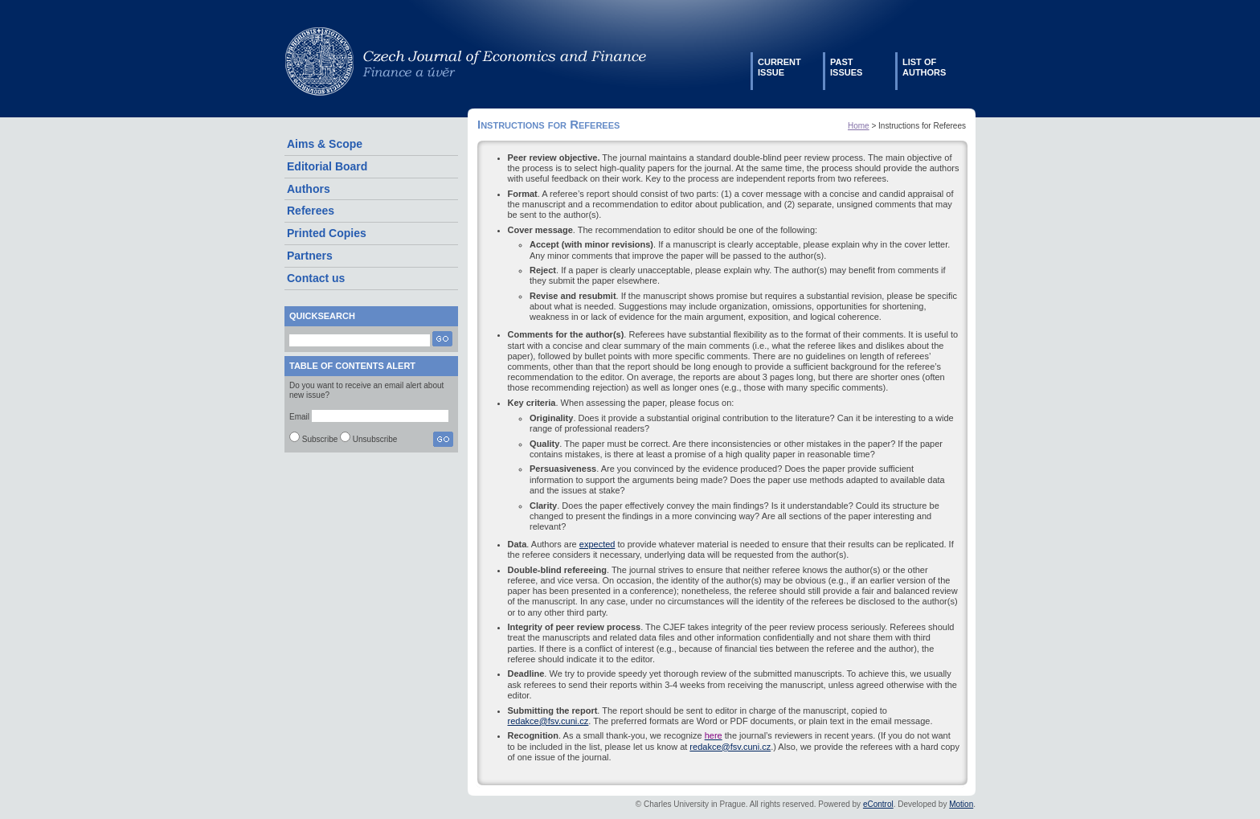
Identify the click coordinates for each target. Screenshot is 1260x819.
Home (858, 125)
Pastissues (846, 67)
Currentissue (779, 67)
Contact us (316, 278)
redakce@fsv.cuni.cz (548, 721)
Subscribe (320, 439)
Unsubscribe (375, 439)
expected (597, 544)
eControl (878, 804)
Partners (310, 255)
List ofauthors (924, 67)
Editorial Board (327, 166)
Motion (961, 804)
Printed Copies (326, 233)
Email (299, 416)
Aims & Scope (324, 143)
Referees (310, 210)
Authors (308, 188)
